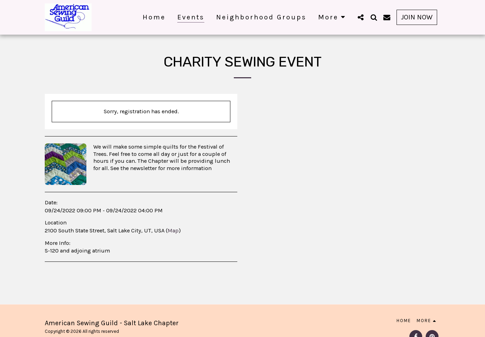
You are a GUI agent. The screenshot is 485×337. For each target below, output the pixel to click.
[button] (360, 17)
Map (173, 230)
